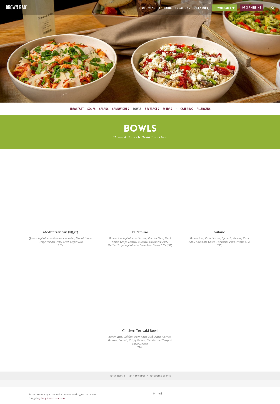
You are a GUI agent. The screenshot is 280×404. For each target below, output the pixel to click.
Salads (104, 108)
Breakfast (76, 108)
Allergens (204, 108)
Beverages (152, 108)
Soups (91, 108)
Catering (186, 108)
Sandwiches (120, 108)
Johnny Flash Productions (52, 398)
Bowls (136, 108)
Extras (167, 108)
